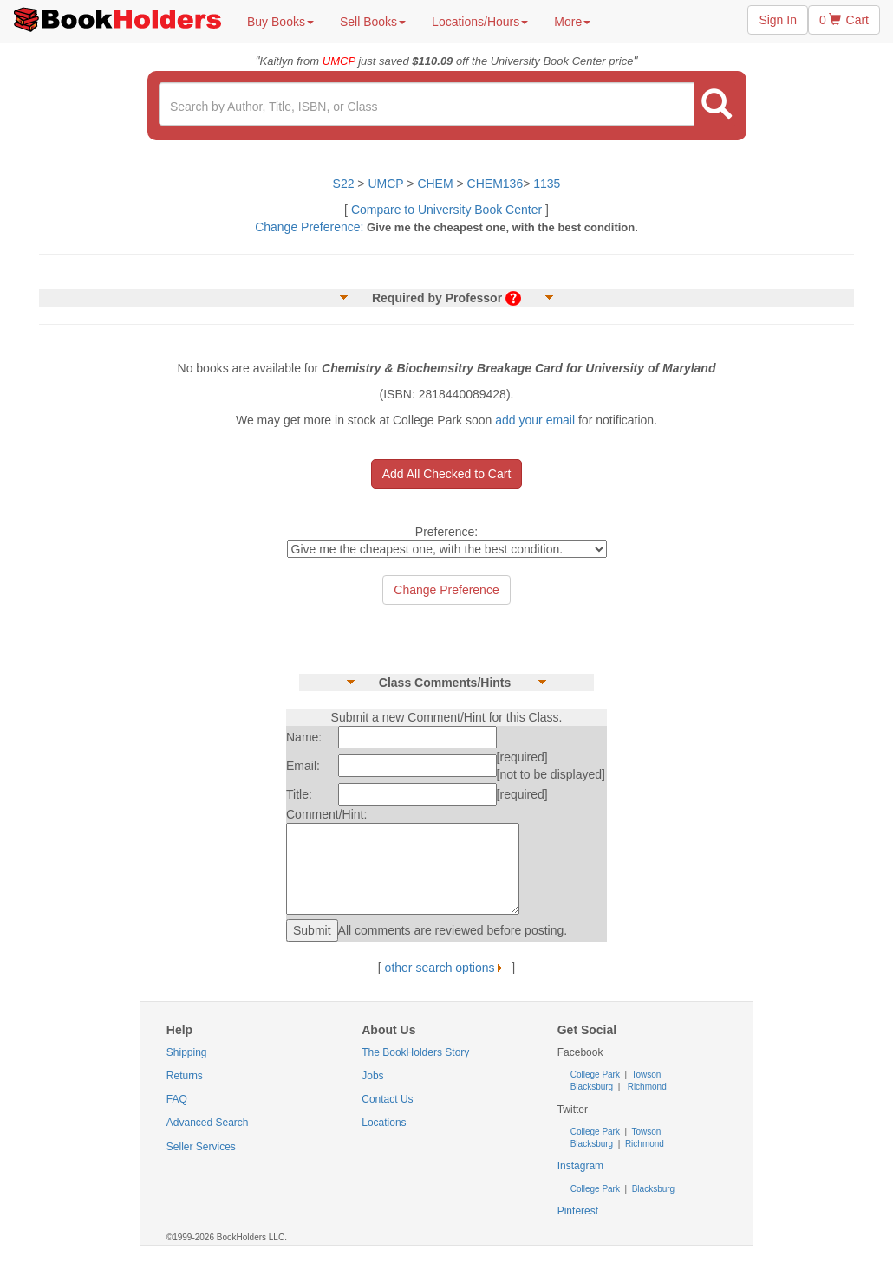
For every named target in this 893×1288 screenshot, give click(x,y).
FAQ (176, 1099)
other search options (446, 967)
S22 (344, 184)
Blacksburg (591, 1086)
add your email (535, 420)
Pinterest (577, 1211)
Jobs (372, 1076)
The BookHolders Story (415, 1052)
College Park (596, 1074)
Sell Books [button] (373, 22)
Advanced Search (207, 1122)
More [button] (572, 22)
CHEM (435, 184)
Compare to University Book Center (446, 210)
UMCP (387, 184)
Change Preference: (309, 227)
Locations (384, 1122)
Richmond (646, 1086)
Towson (645, 1074)
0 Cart (844, 20)
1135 (546, 184)
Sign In (778, 20)
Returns (184, 1076)
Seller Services (201, 1147)
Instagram (580, 1166)
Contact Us (387, 1099)
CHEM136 (495, 184)
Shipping (186, 1052)
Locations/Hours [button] (480, 22)
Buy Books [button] (280, 22)
